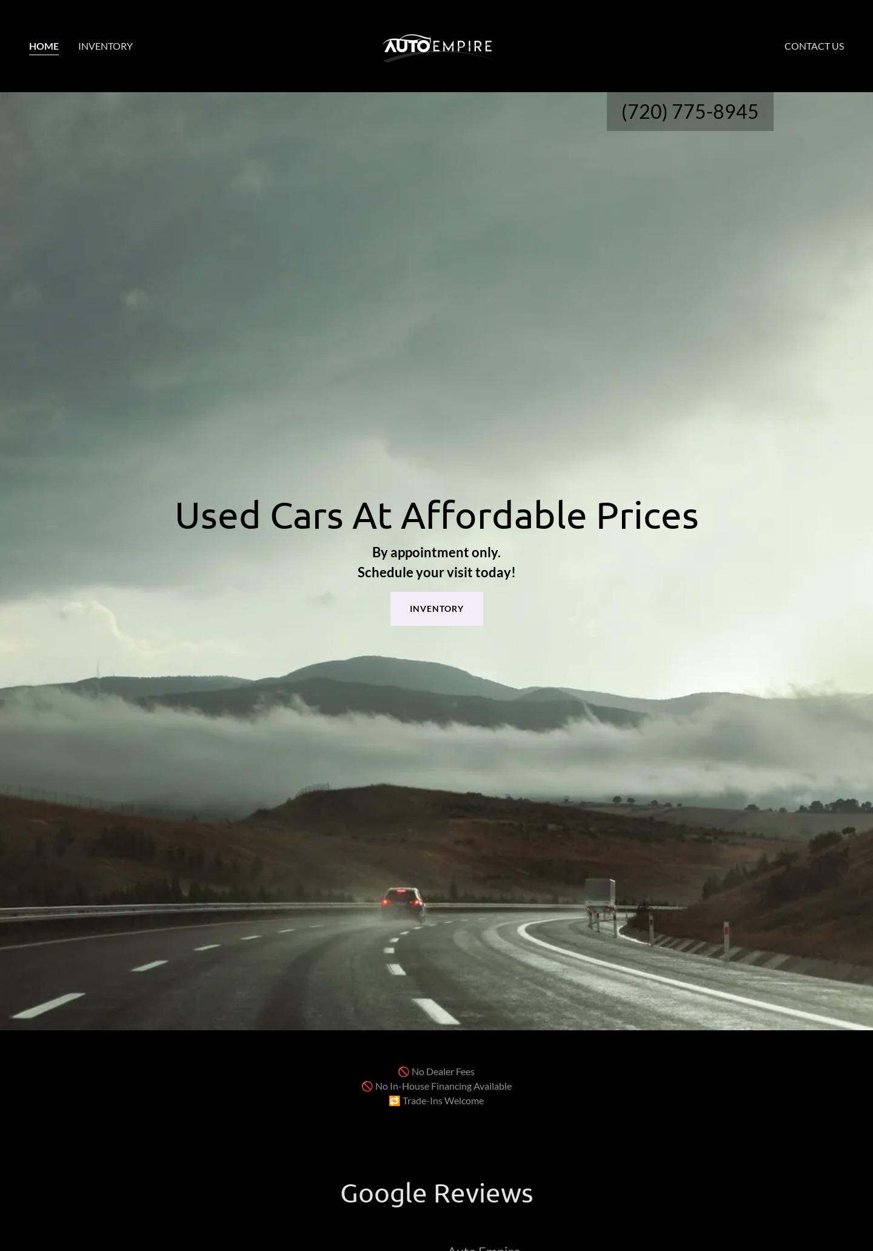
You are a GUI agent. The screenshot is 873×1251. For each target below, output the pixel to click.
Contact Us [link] (814, 46)
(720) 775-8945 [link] (690, 111)
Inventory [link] (105, 46)
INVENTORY (437, 608)
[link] (436, 44)
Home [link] (44, 46)
